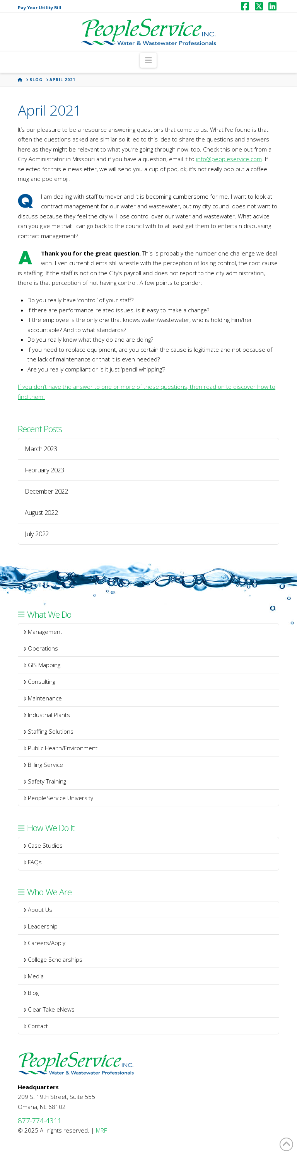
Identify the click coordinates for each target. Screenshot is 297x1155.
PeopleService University (58, 798)
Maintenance (42, 698)
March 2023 (41, 449)
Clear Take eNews (49, 1009)
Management (43, 631)
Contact (35, 1026)
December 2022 (46, 491)
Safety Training (45, 781)
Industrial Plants (46, 715)
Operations (40, 648)
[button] (148, 60)
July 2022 (37, 534)
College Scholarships (53, 959)
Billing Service (43, 764)
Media (33, 976)
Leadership (40, 926)
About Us (38, 909)
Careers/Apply (44, 943)
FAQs (32, 862)
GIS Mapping (42, 665)
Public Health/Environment (60, 748)
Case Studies (43, 845)
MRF (101, 1130)
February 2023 (44, 470)
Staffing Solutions (48, 731)
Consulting (39, 681)
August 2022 (41, 512)
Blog (31, 993)
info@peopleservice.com (229, 159)
